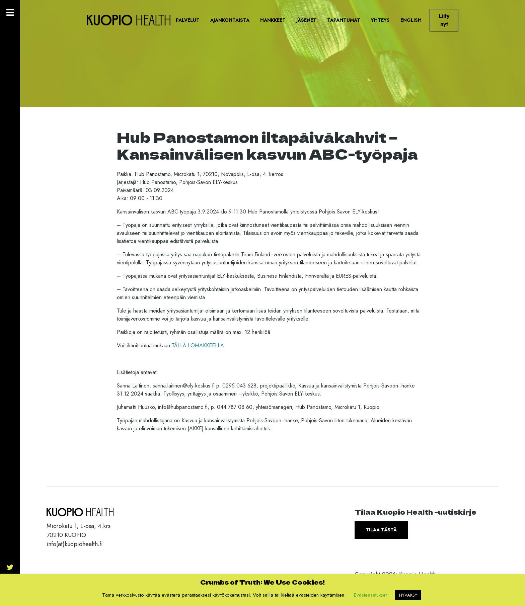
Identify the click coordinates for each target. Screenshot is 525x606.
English (411, 20)
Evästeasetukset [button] (370, 595)
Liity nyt (444, 20)
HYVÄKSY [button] (408, 595)
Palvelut (188, 20)
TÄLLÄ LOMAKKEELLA (198, 345)
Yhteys (380, 20)
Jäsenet (306, 20)
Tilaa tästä (381, 529)
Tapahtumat (343, 20)
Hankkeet (273, 20)
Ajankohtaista (229, 20)
